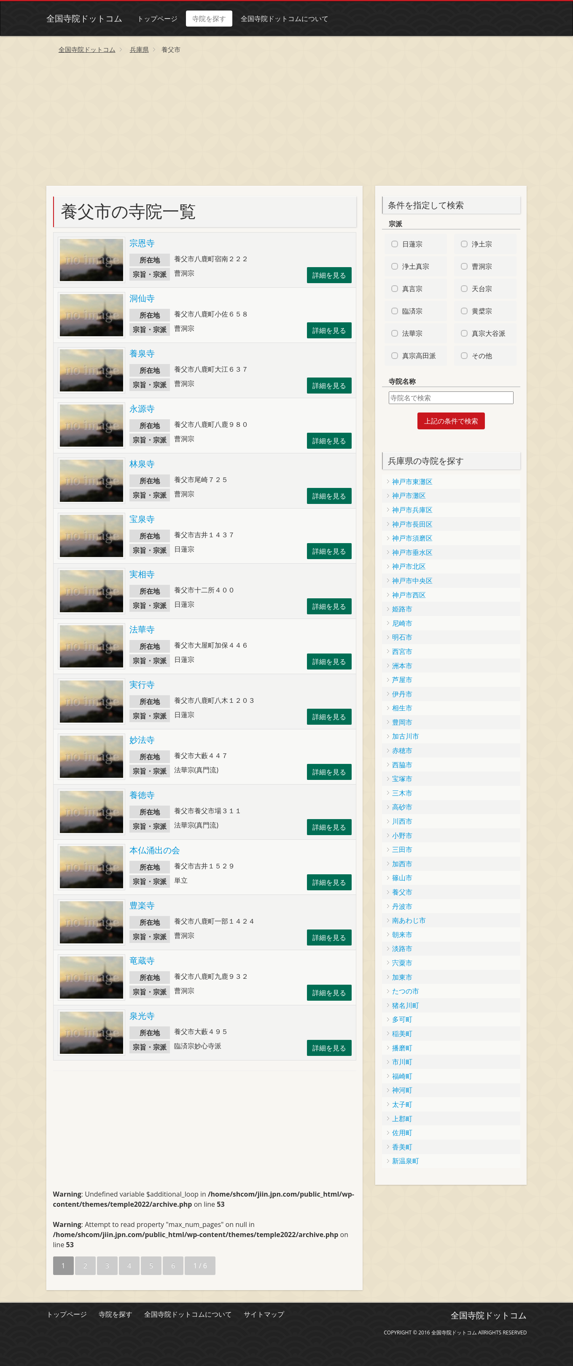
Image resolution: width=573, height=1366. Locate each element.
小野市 (402, 835)
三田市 (402, 849)
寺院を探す (209, 18)
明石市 (402, 637)
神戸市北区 (409, 566)
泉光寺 (142, 1015)
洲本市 (402, 665)
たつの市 (405, 991)
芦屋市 (402, 679)
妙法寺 (142, 739)
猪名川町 (405, 1005)
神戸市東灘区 (412, 481)
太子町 (402, 1104)
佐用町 (402, 1132)
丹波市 (402, 906)
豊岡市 (402, 722)
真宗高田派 (419, 355)
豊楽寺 (142, 905)
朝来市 (402, 934)
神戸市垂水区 (412, 552)
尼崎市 (402, 623)
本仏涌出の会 (154, 850)
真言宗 (412, 288)
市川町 (402, 1061)
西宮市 (402, 651)
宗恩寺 (142, 243)
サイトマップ (264, 1314)
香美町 (402, 1147)
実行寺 (142, 684)
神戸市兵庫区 (412, 509)
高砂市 (402, 807)
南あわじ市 (409, 920)
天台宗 (482, 288)
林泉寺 (142, 463)
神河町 (402, 1090)
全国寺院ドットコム (84, 18)
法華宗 (412, 333)
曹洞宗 (482, 266)
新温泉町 (405, 1160)
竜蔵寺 (142, 960)
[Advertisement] (287, 123)
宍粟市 (402, 962)
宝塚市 (402, 778)
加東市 (402, 977)
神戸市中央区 (412, 580)
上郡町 (402, 1118)
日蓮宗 (412, 244)
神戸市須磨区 (412, 538)
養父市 (402, 892)
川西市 (402, 821)
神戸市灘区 (409, 495)
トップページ (157, 18)
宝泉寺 (142, 519)
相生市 (402, 707)
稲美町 (402, 1033)
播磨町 (402, 1048)
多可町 (402, 1019)
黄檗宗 (482, 311)
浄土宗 (482, 244)
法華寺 (142, 629)
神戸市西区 (409, 595)
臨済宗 (412, 311)
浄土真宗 (415, 266)
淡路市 (402, 948)
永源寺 (142, 408)
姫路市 (402, 608)
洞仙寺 (142, 298)
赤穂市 (402, 750)
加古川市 (405, 736)
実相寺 (142, 574)
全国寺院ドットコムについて (284, 18)
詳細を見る (329, 275)
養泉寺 (142, 353)
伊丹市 (402, 694)
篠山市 (402, 877)
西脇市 (402, 764)
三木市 (402, 793)
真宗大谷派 (489, 333)
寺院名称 (402, 381)
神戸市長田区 (412, 524)
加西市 (402, 863)
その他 (482, 355)
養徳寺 (142, 795)
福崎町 (402, 1076)
